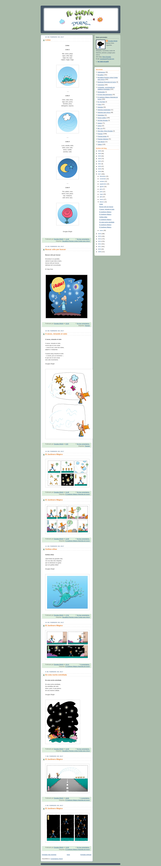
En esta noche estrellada (56, 675)
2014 (100, 239)
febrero (102, 202)
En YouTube (101, 102)
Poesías (87, 325)
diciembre (103, 176)
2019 (100, 169)
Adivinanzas (101, 72)
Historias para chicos (104, 112)
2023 (100, 158)
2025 (100, 153)
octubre (102, 181)
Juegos (100, 123)
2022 (100, 161)
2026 (100, 151)
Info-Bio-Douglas (103, 120)
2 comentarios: (85, 798)
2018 (100, 171)
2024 (100, 156)
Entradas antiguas (85, 854)
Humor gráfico (102, 118)
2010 (100, 249)
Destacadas (101, 92)
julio (101, 189)
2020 (100, 166)
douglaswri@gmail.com (107, 59)
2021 (100, 164)
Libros (99, 126)
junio (101, 191)
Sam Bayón (101, 141)
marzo (102, 199)
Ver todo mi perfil (103, 61)
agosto (102, 186)
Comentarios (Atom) (57, 859)
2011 (100, 246)
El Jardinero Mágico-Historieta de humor (77, 494)
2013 (100, 241)
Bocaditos (101, 75)
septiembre (103, 184)
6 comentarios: (85, 664)
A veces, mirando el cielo (56, 334)
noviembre (103, 179)
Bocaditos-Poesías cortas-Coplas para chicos (76, 241)
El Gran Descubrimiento (105, 94)
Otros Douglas (106, 57)
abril (101, 197)
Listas (48, 40)
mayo (101, 194)
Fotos (99, 104)
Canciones (101, 85)
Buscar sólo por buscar (55, 249)
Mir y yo (100, 128)
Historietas (101, 115)
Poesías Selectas (103, 139)
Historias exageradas (104, 110)
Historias (100, 107)
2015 (100, 236)
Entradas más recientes (49, 854)
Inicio (68, 854)
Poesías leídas (102, 136)
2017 (100, 174)
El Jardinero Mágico (54, 454)
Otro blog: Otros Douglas (105, 131)
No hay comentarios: (83, 239)
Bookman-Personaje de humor (107, 82)
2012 (100, 244)
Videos (100, 144)
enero (102, 230)
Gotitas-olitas (51, 549)
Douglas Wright (112, 41)
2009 (100, 251)
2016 (100, 233)
